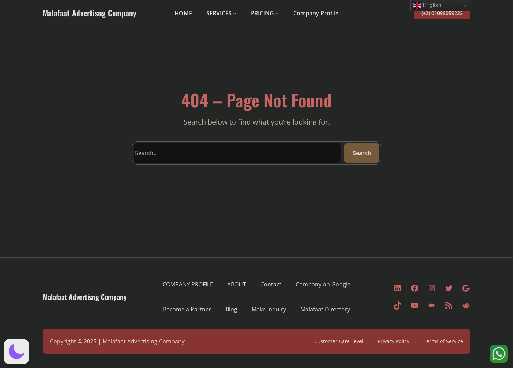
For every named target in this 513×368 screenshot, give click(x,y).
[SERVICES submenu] (235, 13)
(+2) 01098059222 (442, 13)
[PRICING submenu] (277, 13)
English (427, 5)
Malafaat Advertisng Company (89, 13)
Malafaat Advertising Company (144, 341)
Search (362, 153)
